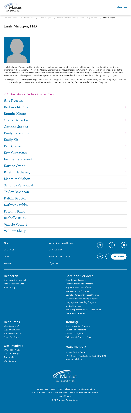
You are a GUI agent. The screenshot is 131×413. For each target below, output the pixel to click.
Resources (12, 322)
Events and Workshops (59, 257)
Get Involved (14, 346)
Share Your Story (11, 337)
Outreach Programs (75, 334)
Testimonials (9, 357)
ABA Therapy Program (76, 280)
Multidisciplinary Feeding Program (38, 18)
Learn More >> (65, 396)
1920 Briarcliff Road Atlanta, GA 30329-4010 (86, 356)
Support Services (12, 330)
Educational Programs (76, 330)
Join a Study (9, 288)
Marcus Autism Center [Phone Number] (76, 353)
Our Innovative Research (15, 280)
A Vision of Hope (12, 354)
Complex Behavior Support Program (82, 295)
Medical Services (73, 306)
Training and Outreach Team (78, 337)
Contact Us (9, 250)
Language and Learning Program (81, 302)
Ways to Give (10, 361)
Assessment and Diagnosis (78, 291)
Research (11, 276)
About (7, 243)
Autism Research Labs (14, 284)
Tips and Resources (13, 334)
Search (53, 263)
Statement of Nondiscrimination (80, 389)
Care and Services (11, 18)
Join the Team (55, 250)
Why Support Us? (12, 350)
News (6, 257)
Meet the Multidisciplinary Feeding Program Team (77, 18)
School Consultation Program (79, 284)
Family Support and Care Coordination (83, 310)
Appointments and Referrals (62, 243)
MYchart (8, 264)
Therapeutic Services (75, 314)
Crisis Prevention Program (78, 326)
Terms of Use (42, 389)
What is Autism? (11, 326)
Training (72, 322)
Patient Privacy (56, 389)
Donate (120, 256)
